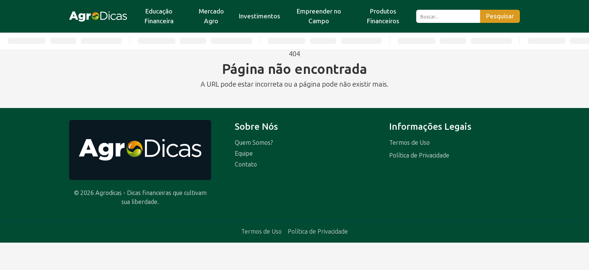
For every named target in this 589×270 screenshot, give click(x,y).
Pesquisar (500, 16)
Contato (246, 164)
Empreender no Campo (319, 16)
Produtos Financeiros (383, 16)
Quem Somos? (254, 142)
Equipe (244, 153)
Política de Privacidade (419, 155)
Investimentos (259, 16)
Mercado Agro (211, 16)
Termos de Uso (409, 142)
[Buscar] (448, 16)
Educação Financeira (159, 16)
